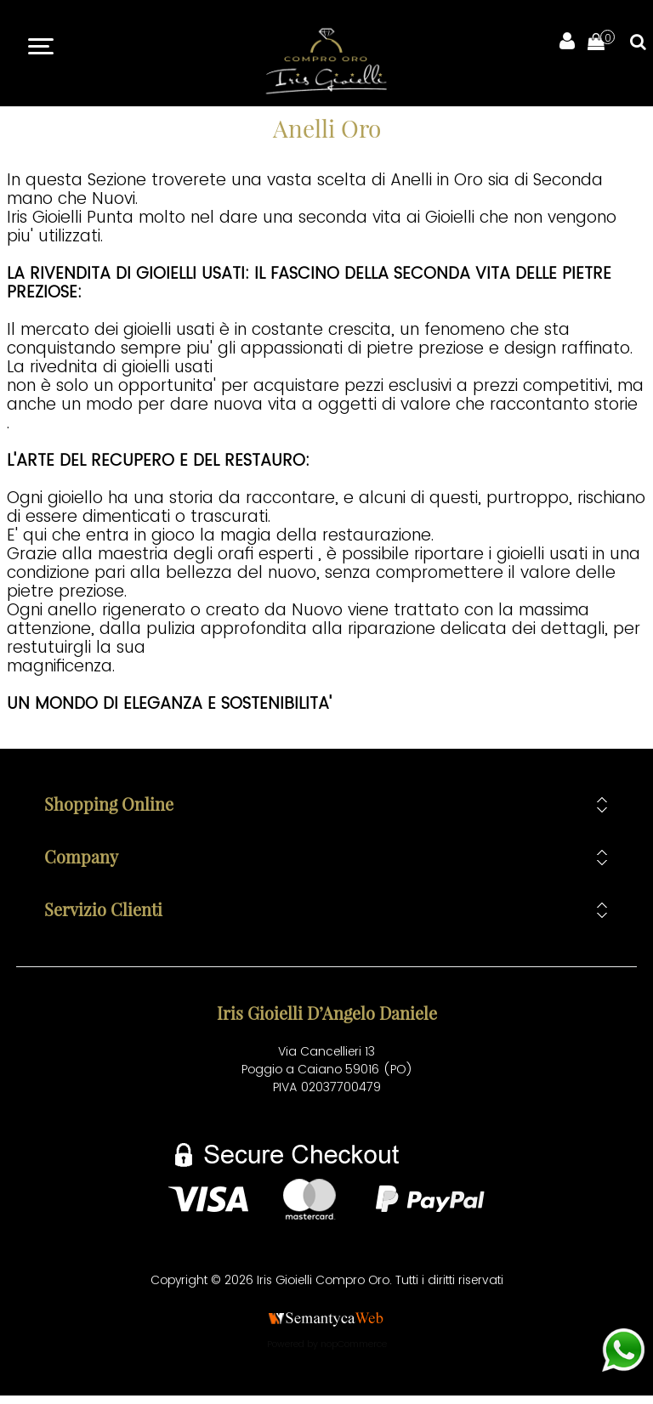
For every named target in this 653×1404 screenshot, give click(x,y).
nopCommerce (354, 1343)
